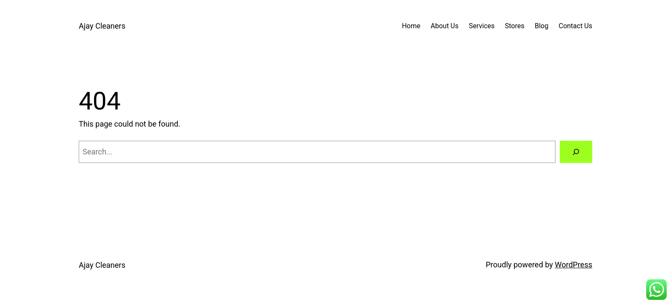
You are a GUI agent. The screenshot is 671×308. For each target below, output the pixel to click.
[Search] (576, 152)
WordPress (573, 264)
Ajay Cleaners (102, 25)
